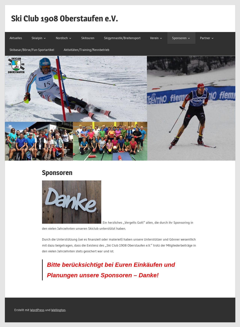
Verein (154, 38)
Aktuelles (16, 38)
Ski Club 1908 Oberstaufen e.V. (64, 18)
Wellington (58, 310)
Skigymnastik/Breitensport (122, 38)
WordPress (37, 310)
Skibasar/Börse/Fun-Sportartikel (32, 50)
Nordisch (62, 38)
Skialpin (37, 38)
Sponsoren (179, 38)
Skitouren (87, 38)
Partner (205, 38)
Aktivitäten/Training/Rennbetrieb (86, 50)
